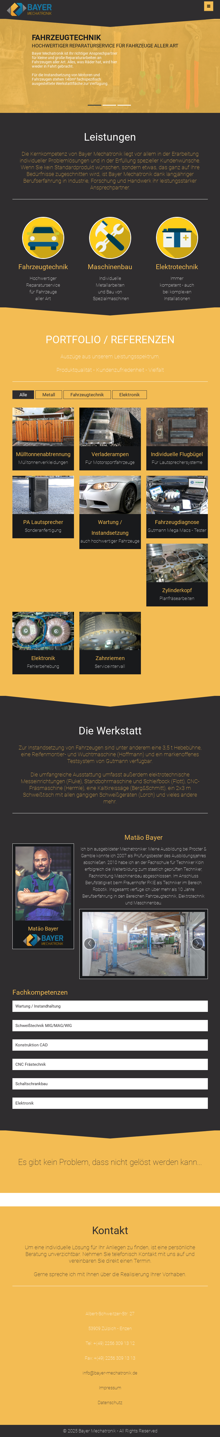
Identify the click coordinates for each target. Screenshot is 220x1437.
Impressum (110, 1387)
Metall (48, 394)
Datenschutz (110, 1402)
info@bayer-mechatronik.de (110, 1373)
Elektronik (129, 394)
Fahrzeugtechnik (87, 394)
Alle (23, 394)
